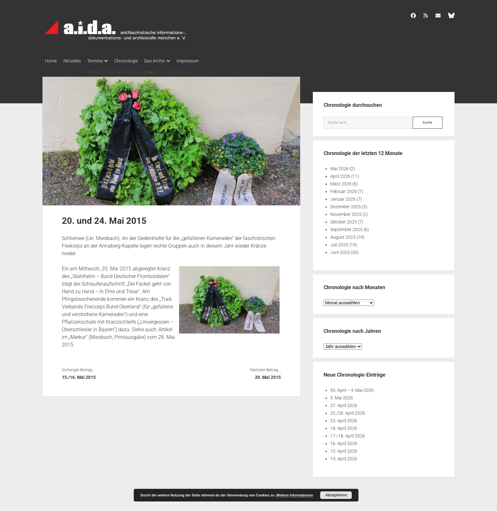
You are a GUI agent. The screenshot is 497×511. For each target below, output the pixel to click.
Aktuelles (75, 60)
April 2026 (340, 174)
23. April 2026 (343, 418)
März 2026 (341, 181)
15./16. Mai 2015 (79, 375)
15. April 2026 (343, 449)
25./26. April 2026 (347, 411)
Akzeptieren (336, 495)
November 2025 (346, 212)
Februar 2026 (343, 189)
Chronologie (135, 60)
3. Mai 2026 (341, 395)
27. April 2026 (343, 403)
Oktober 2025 (343, 220)
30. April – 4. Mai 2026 (352, 388)
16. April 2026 (343, 441)
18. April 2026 (343, 426)
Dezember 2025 (345, 204)
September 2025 (346, 227)
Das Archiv (167, 60)
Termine (101, 60)
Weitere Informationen (294, 495)
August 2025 (343, 235)
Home (51, 60)
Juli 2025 (339, 242)
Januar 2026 (343, 197)
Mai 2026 (339, 166)
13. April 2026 (343, 456)
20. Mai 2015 (268, 375)
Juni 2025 (340, 250)
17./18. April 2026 (347, 434)
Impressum (203, 60)
